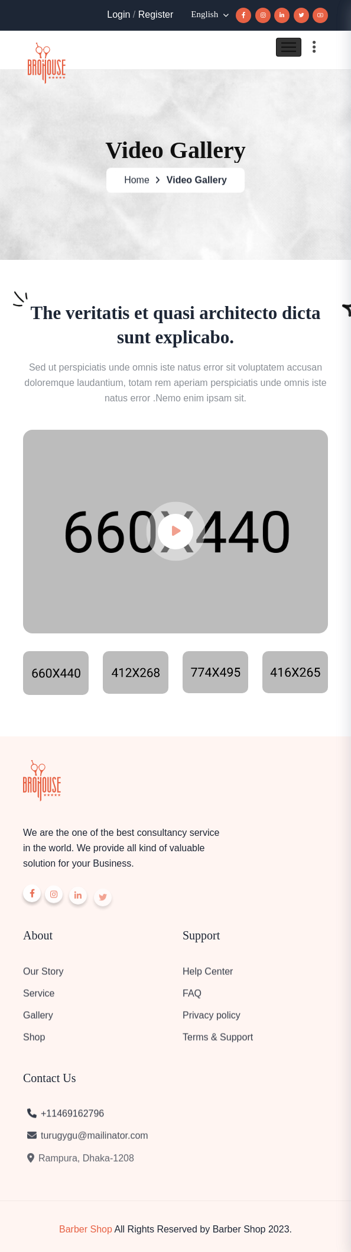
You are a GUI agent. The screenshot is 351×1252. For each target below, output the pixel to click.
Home (137, 183)
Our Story (43, 976)
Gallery (38, 1020)
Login (118, 14)
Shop (34, 1042)
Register (156, 14)
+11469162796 (65, 1118)
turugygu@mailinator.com (87, 1143)
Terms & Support (218, 1042)
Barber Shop (85, 1229)
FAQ (192, 998)
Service (38, 998)
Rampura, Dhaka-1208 (80, 1166)
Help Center (208, 976)
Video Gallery (197, 183)
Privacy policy (211, 1020)
